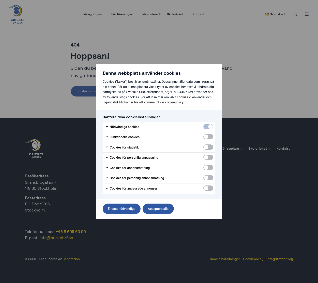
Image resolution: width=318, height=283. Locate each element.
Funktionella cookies (122, 137)
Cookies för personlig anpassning (131, 158)
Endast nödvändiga (121, 209)
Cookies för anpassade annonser (131, 188)
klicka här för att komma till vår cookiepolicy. (151, 102)
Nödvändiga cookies (122, 127)
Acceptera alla (158, 209)
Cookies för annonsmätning (127, 168)
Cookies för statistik (122, 147)
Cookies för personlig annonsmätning (134, 178)
